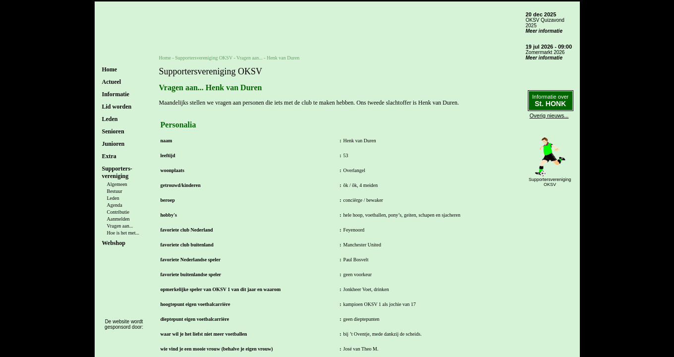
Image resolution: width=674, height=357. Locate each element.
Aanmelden (118, 219)
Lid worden (117, 106)
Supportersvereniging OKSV (203, 57)
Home (109, 69)
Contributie (118, 212)
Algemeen (117, 184)
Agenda (114, 205)
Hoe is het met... (123, 233)
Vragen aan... (120, 226)
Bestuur (114, 191)
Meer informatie (544, 31)
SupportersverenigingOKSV (550, 182)
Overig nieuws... (549, 116)
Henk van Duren (283, 57)
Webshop (113, 242)
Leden (113, 198)
